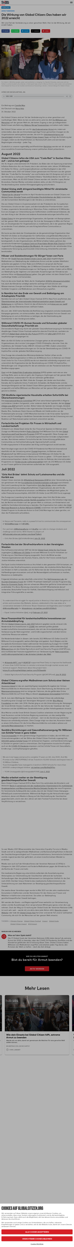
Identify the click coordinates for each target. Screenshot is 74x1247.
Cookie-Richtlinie (37, 1244)
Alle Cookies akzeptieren (37, 1232)
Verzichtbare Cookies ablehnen (37, 1239)
